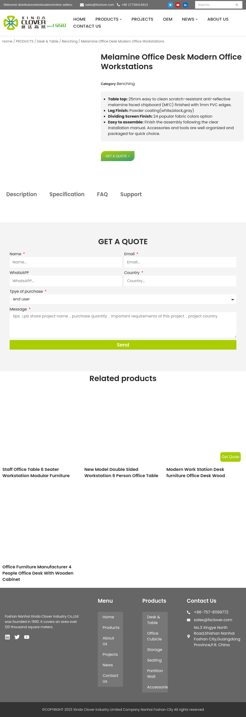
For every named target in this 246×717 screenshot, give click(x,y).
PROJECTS (142, 19)
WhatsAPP (19, 272)
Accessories (157, 687)
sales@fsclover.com (99, 4)
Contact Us (110, 678)
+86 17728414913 (135, 4)
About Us (108, 641)
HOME (79, 19)
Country (132, 272)
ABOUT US (218, 19)
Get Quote (230, 457)
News (108, 665)
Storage (154, 649)
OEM (167, 19)
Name (16, 254)
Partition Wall (155, 673)
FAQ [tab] (102, 194)
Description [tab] (21, 194)
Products (111, 627)
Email (130, 254)
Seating (154, 660)
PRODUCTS (25, 41)
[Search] (213, 5)
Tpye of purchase (27, 291)
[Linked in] (185, 4)
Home (7, 41)
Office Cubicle (154, 636)
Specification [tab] (67, 194)
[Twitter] (170, 4)
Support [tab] (131, 194)
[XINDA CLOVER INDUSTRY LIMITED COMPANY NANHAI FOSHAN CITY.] (35, 23)
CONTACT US (87, 26)
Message (19, 309)
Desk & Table (48, 41)
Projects (110, 654)
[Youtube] (177, 4)
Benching (70, 41)
